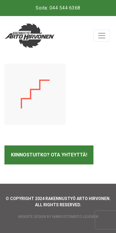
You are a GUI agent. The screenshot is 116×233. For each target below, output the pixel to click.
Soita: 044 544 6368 (58, 8)
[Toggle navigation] (101, 36)
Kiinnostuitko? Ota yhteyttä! (49, 155)
